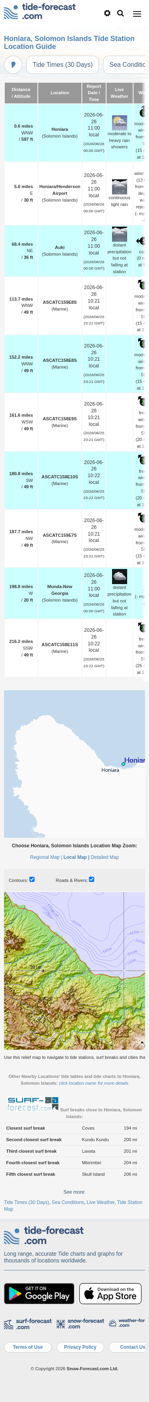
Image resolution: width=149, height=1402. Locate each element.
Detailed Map (105, 857)
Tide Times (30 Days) (63, 64)
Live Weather (100, 1202)
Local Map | (76, 857)
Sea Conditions (68, 1202)
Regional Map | (46, 857)
